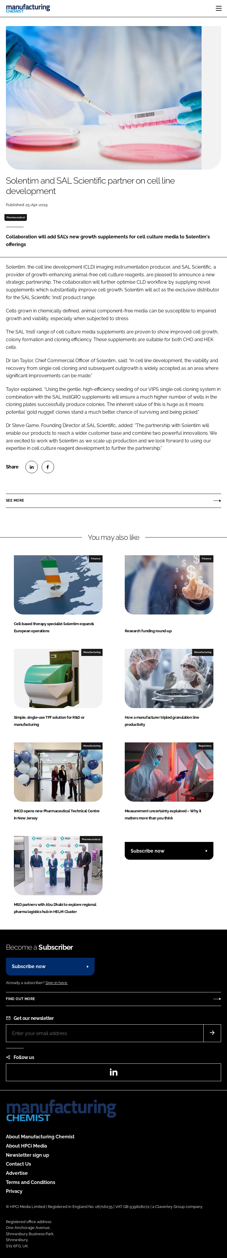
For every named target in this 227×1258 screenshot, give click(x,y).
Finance (95, 558)
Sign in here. (57, 983)
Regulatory (205, 745)
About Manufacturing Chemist (40, 1137)
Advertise (17, 1173)
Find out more (20, 999)
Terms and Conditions (30, 1182)
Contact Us (18, 1164)
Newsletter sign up (27, 1155)
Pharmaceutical (16, 217)
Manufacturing (91, 652)
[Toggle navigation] (218, 8)
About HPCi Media (26, 1146)
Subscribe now (147, 851)
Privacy (14, 1191)
